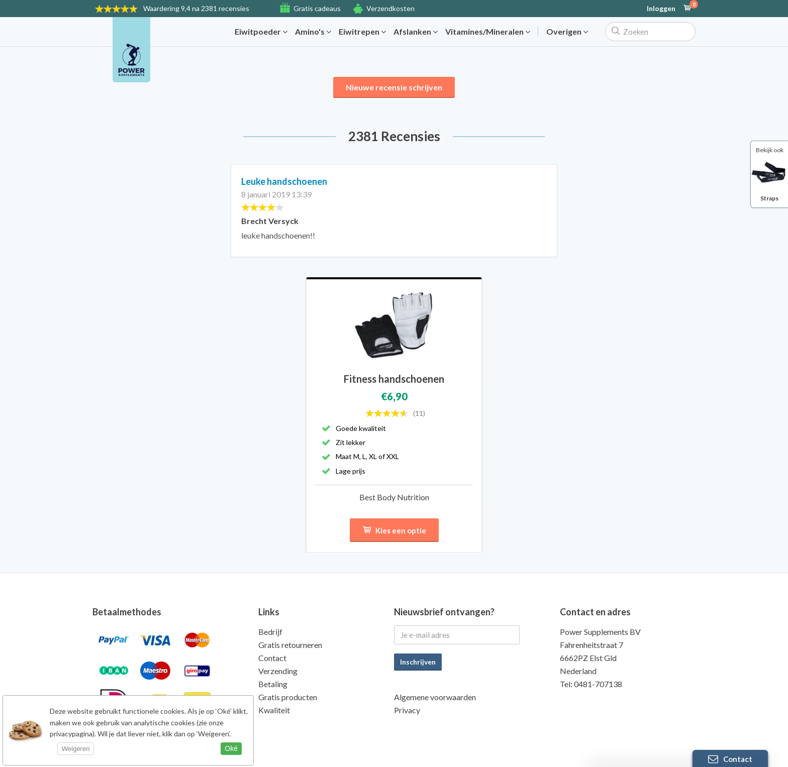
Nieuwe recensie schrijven (394, 87)
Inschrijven (418, 662)
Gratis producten (287, 697)
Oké (231, 748)
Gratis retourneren (290, 644)
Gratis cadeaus (317, 8)
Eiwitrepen (362, 32)
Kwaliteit (274, 710)
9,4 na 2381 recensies (196, 8)
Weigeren (75, 748)
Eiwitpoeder (261, 32)
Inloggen (661, 8)
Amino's (313, 32)
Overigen (567, 32)
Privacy (407, 710)
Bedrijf (270, 631)
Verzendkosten (390, 8)
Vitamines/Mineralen (487, 32)
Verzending (278, 671)
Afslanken (415, 32)
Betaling (272, 684)
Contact (272, 658)
